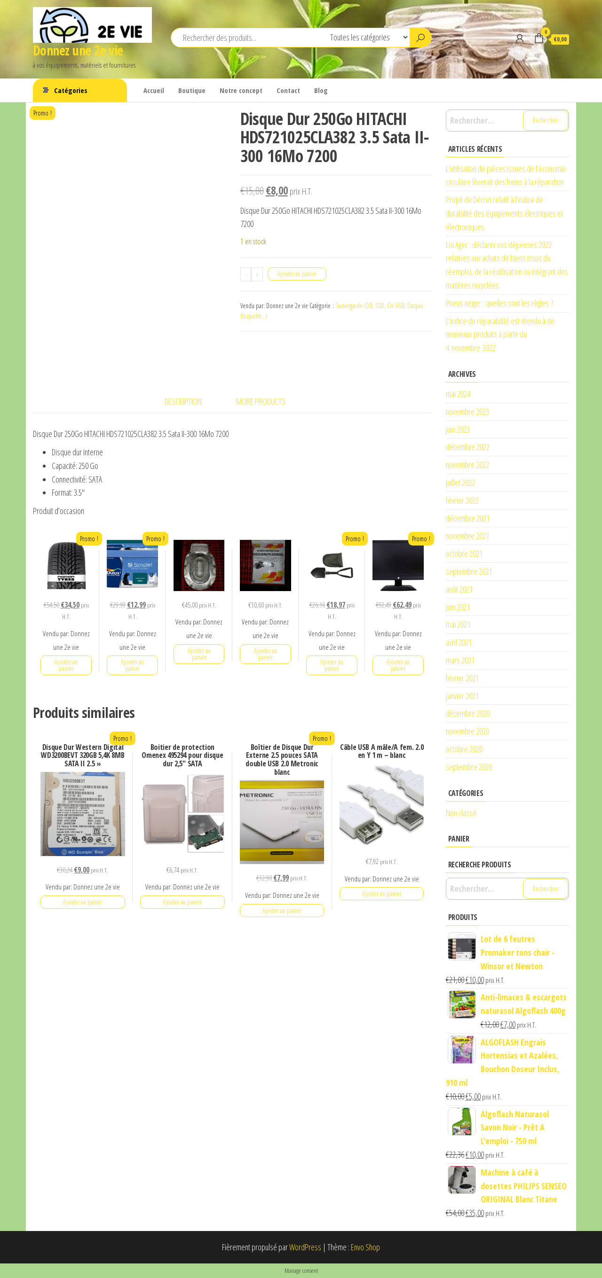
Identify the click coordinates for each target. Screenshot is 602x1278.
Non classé (461, 812)
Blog (321, 90)
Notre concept (241, 90)
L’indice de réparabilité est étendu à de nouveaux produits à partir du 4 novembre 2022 (500, 334)
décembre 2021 (468, 518)
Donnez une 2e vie (78, 50)
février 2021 (462, 678)
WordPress (305, 1247)
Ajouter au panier (297, 273)
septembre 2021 (469, 571)
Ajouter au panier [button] (66, 665)
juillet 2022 (460, 482)
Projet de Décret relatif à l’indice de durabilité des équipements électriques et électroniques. (504, 213)
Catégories (70, 90)
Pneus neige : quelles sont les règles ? (499, 303)
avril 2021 (459, 642)
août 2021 (459, 589)
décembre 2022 (468, 446)
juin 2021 (458, 607)
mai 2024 (458, 393)
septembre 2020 (469, 766)
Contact (288, 90)
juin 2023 (458, 429)
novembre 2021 (467, 535)
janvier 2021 (462, 695)
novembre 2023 (467, 411)
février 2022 (462, 500)
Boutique (192, 90)
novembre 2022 (467, 464)
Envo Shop (365, 1247)
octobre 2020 (464, 749)
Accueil (153, 90)
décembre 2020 (468, 713)
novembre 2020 (467, 731)
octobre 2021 (464, 553)
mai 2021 (458, 624)
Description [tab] (183, 401)
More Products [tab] (260, 401)
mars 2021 (460, 660)
